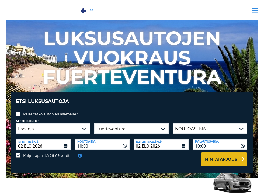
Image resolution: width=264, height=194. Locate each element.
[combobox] (102, 140)
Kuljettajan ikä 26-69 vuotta (47, 151)
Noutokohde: (27, 117)
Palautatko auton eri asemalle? (50, 110)
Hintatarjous (221, 155)
